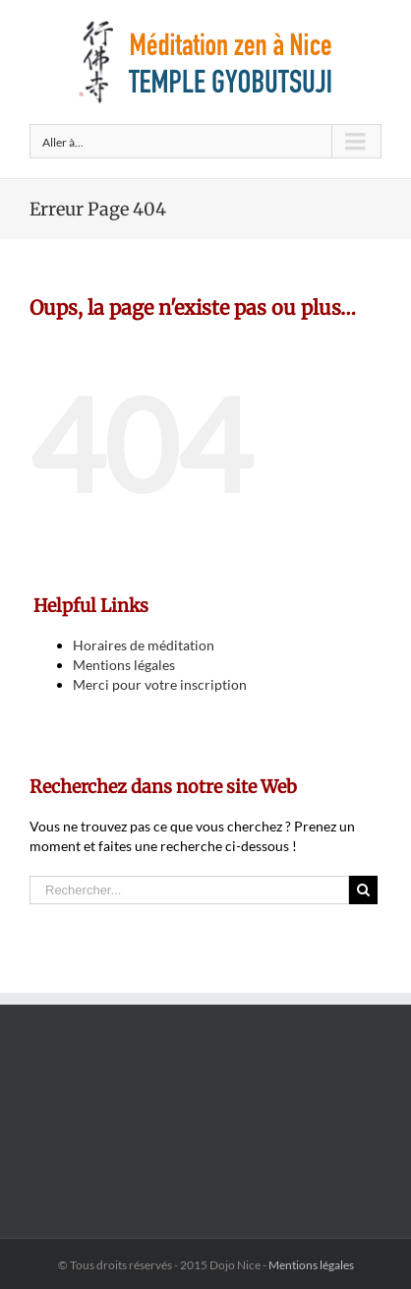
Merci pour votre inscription (160, 684)
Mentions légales (124, 664)
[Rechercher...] (189, 890)
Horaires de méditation (143, 645)
